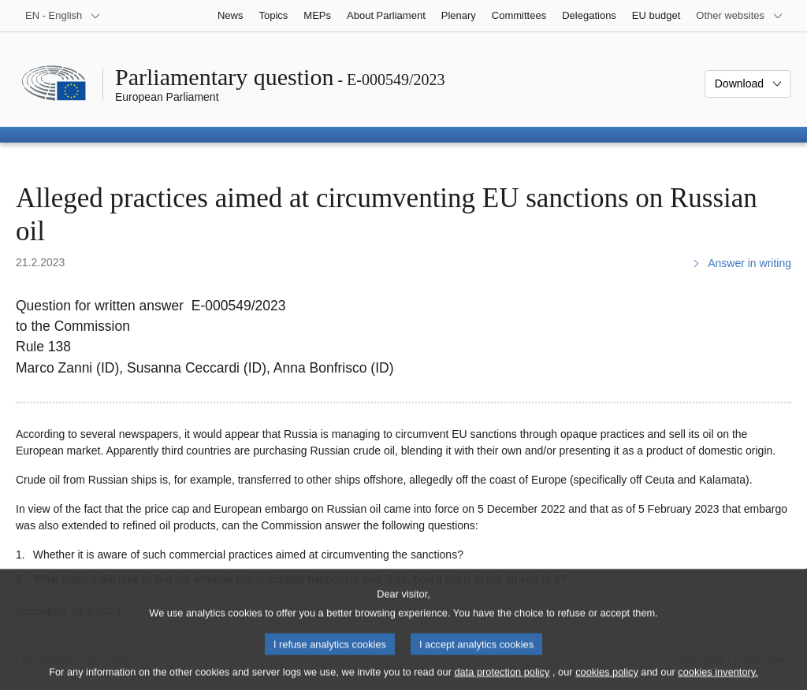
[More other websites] (739, 16)
